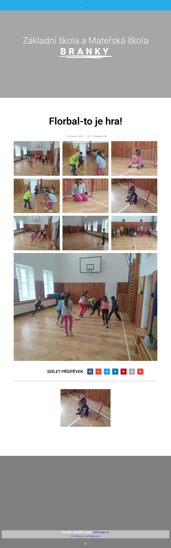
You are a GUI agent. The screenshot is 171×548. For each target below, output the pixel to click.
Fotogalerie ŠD (99, 136)
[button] (85, 4)
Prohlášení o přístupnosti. (85, 536)
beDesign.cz (101, 532)
